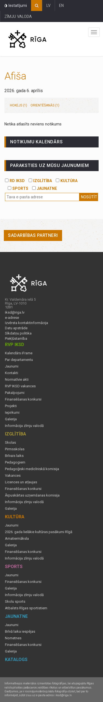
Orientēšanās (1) (44, 105)
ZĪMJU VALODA (18, 16)
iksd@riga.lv (14, 312)
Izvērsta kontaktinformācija (26, 323)
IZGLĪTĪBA (40, 181)
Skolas (10, 443)
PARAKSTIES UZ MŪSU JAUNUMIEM (49, 165)
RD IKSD (15, 181)
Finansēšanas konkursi (23, 399)
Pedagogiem (15, 462)
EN (61, 5)
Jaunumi (11, 366)
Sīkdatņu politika (18, 333)
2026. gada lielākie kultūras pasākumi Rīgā (38, 532)
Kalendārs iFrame (18, 353)
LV (48, 5)
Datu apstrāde (16, 328)
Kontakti (11, 373)
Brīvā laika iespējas (20, 632)
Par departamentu (19, 360)
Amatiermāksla (17, 539)
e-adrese (12, 318)
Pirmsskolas (14, 449)
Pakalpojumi (14, 393)
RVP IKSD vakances (20, 386)
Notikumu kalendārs (36, 141)
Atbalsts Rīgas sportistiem (26, 608)
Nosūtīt (89, 197)
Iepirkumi (12, 413)
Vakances (13, 476)
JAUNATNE (44, 188)
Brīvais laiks (14, 456)
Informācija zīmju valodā (24, 426)
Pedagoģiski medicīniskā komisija (32, 469)
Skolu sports (15, 602)
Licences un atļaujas (21, 482)
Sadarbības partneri (33, 235)
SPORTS (18, 188)
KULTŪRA (66, 181)
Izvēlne (94, 32)
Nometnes (13, 638)
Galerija (11, 419)
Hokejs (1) (18, 105)
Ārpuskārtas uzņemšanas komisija (32, 495)
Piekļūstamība (16, 339)
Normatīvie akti (17, 380)
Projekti (11, 406)
